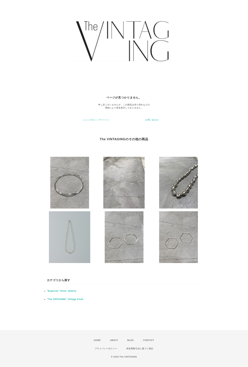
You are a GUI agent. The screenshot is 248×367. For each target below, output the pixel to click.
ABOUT (114, 340)
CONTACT (148, 340)
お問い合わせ (152, 120)
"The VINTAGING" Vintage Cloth (65, 299)
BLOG (130, 340)
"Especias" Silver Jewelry (61, 291)
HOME (97, 340)
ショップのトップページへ (96, 120)
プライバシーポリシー (106, 348)
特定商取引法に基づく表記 (139, 348)
